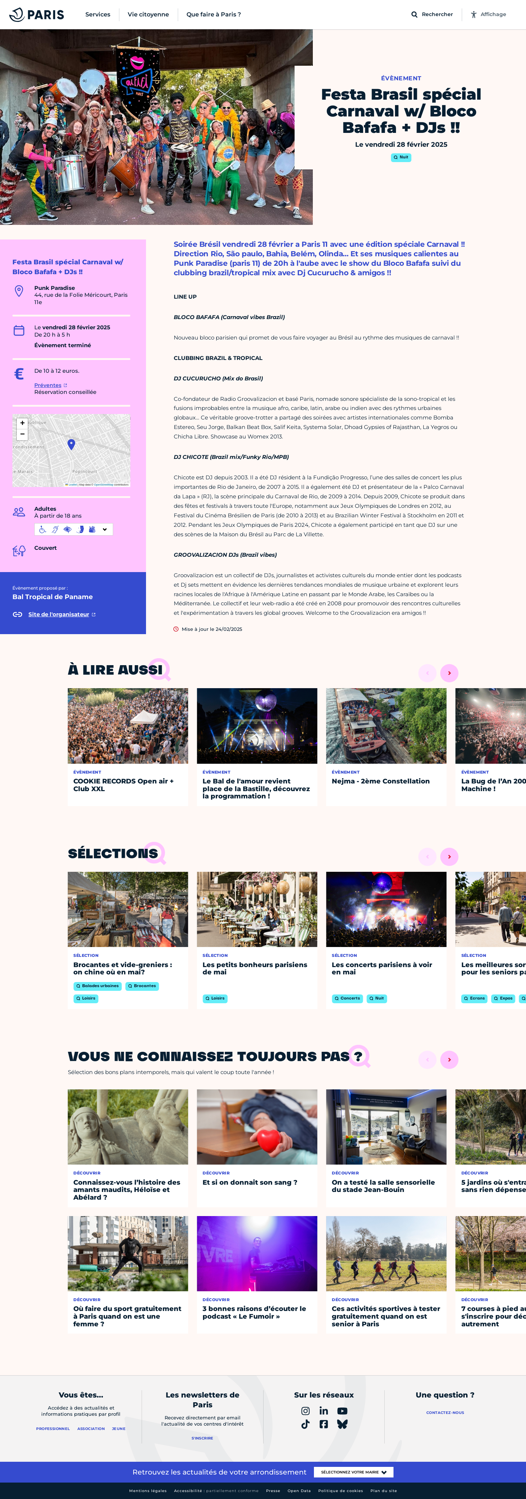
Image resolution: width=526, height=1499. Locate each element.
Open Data (299, 1490)
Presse (273, 1490)
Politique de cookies (340, 1490)
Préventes (47, 385)
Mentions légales (148, 1490)
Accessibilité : (216, 1490)
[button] (71, 445)
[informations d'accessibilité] (73, 529)
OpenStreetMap (104, 484)
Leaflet (71, 484)
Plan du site (383, 1490)
